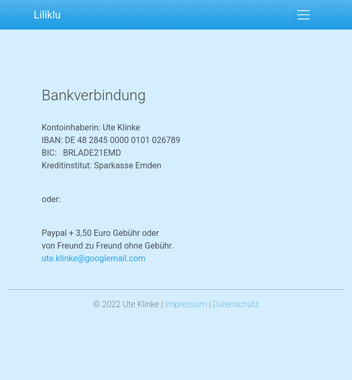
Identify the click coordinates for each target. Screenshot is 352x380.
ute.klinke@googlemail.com (93, 258)
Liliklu (47, 14)
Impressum (186, 304)
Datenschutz (236, 304)
